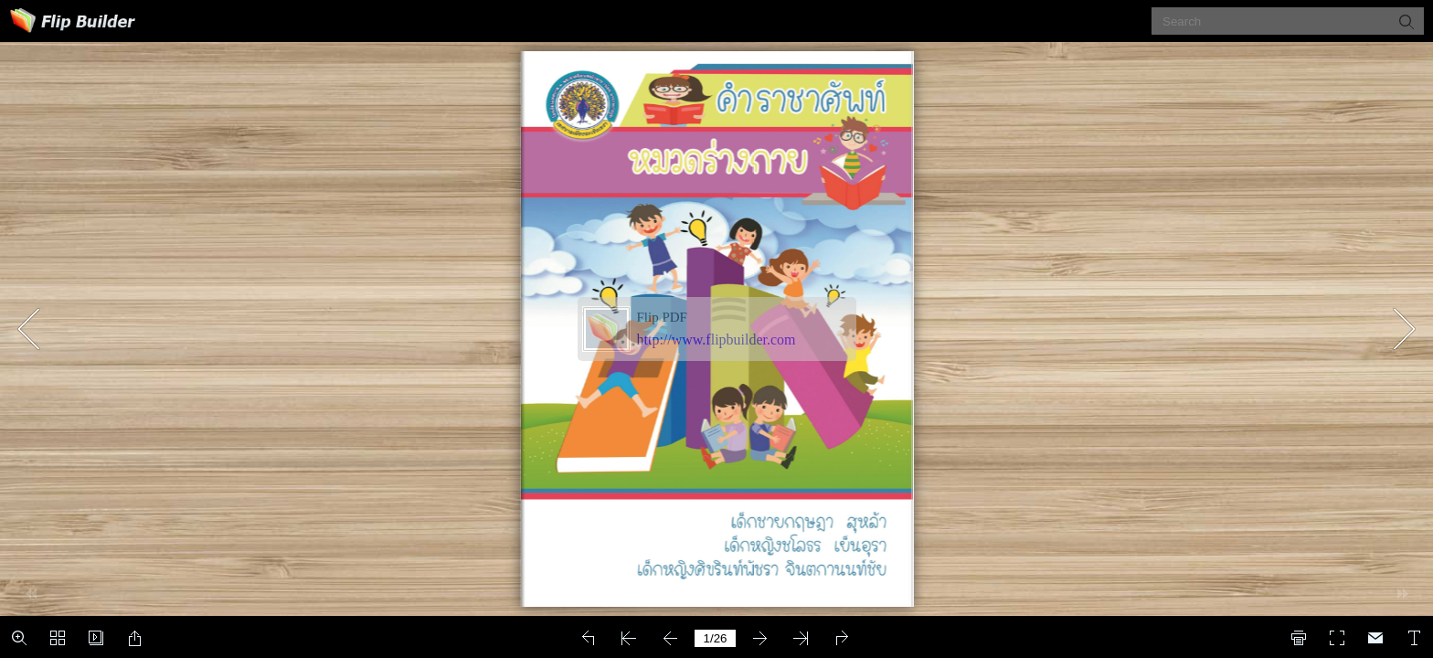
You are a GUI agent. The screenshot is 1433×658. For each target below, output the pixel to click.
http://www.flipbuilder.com (716, 339)
